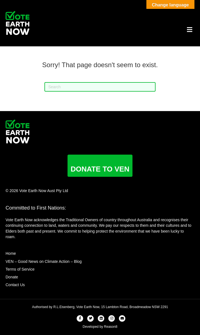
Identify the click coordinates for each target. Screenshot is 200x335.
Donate (12, 277)
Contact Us (15, 285)
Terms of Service (20, 269)
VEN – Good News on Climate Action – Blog (44, 261)
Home (11, 253)
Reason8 (110, 327)
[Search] (100, 87)
